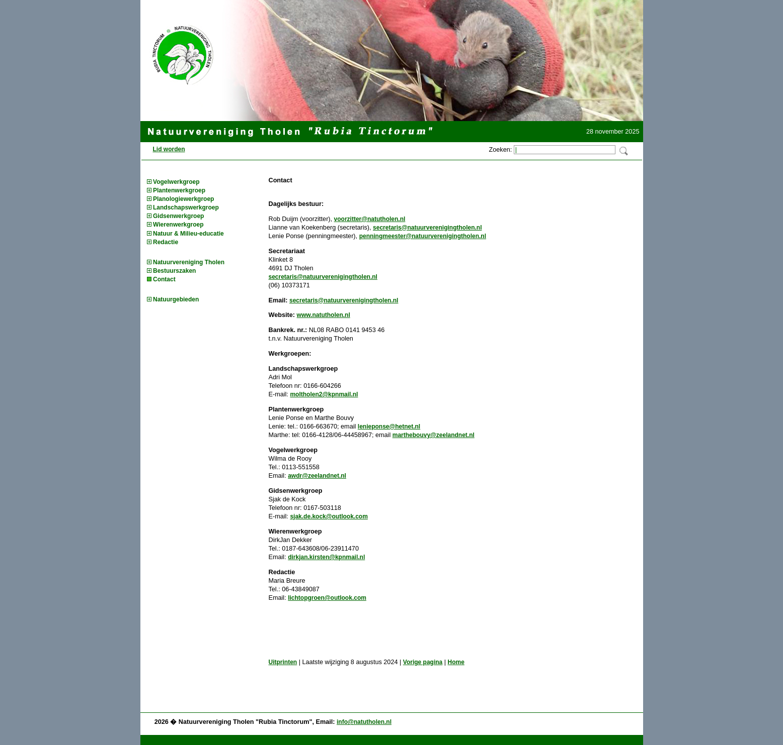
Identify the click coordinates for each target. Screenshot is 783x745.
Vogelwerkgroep (176, 181)
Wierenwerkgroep (178, 224)
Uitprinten (283, 662)
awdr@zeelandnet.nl (317, 475)
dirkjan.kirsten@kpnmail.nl (326, 557)
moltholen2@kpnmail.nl (324, 394)
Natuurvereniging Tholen (188, 262)
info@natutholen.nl (364, 721)
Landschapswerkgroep (186, 207)
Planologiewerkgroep (183, 198)
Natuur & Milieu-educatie (188, 233)
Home (456, 662)
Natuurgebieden (176, 299)
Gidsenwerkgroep (178, 216)
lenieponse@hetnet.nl (389, 426)
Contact (164, 279)
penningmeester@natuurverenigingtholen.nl (422, 236)
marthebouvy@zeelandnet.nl (434, 435)
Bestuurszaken (174, 270)
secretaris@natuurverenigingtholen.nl (427, 227)
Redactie (165, 242)
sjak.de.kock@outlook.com (328, 516)
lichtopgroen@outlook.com (327, 597)
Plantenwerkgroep (179, 190)
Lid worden (169, 149)
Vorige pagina (422, 662)
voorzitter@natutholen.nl (370, 219)
